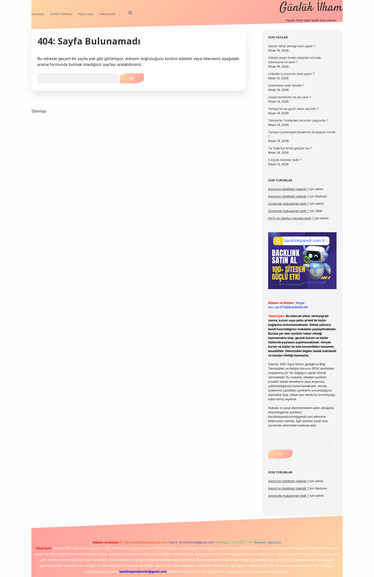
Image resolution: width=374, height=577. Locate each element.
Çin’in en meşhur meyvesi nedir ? (291, 218)
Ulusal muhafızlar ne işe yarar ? (289, 97)
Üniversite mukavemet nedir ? (288, 203)
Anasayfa (37, 14)
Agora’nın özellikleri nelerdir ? (288, 189)
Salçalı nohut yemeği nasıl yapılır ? (291, 46)
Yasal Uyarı (85, 14)
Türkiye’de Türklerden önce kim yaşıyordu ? (298, 120)
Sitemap (38, 111)
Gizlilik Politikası (61, 14)
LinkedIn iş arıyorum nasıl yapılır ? (291, 74)
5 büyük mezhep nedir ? (284, 160)
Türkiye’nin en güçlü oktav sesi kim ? (293, 109)
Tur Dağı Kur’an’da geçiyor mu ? (290, 148)
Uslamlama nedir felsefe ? (286, 85)
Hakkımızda (107, 14)
